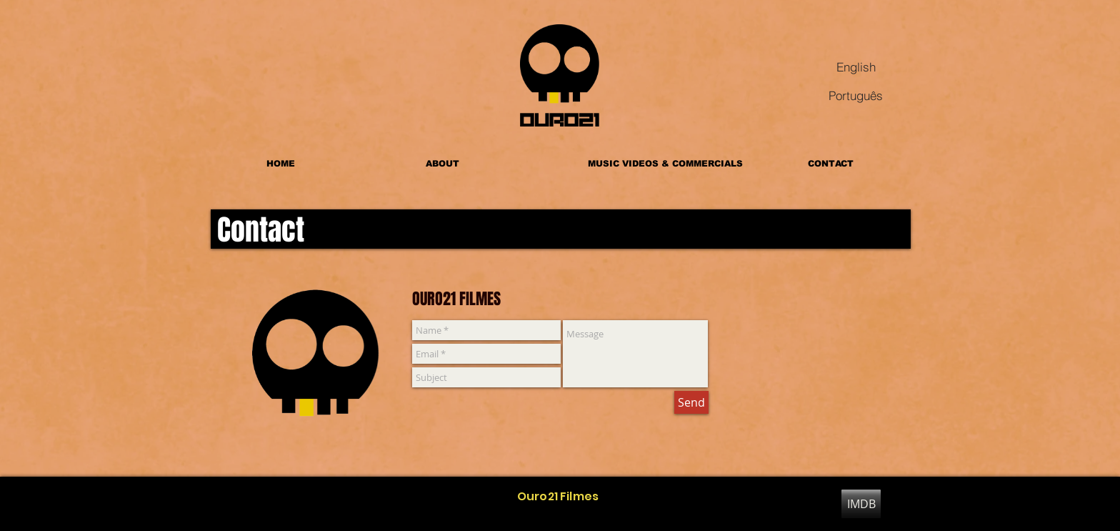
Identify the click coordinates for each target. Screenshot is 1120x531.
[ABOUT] (442, 163)
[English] (855, 66)
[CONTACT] (830, 163)
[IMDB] (861, 504)
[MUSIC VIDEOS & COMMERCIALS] (665, 163)
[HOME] (280, 163)
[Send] (691, 402)
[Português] (855, 95)
